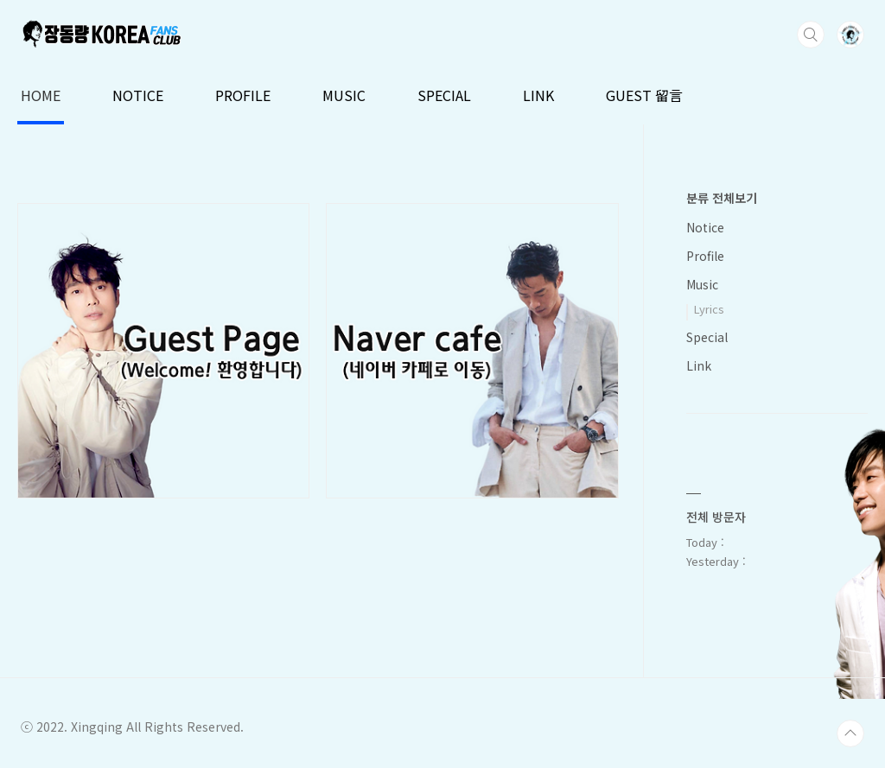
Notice (705, 227)
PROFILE (243, 95)
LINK (538, 95)
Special (707, 337)
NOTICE (137, 95)
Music (702, 284)
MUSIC (344, 95)
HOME (40, 95)
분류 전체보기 (721, 197)
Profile (705, 255)
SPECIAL (444, 95)
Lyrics (709, 309)
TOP (850, 733)
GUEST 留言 (644, 95)
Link (698, 365)
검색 (811, 35)
